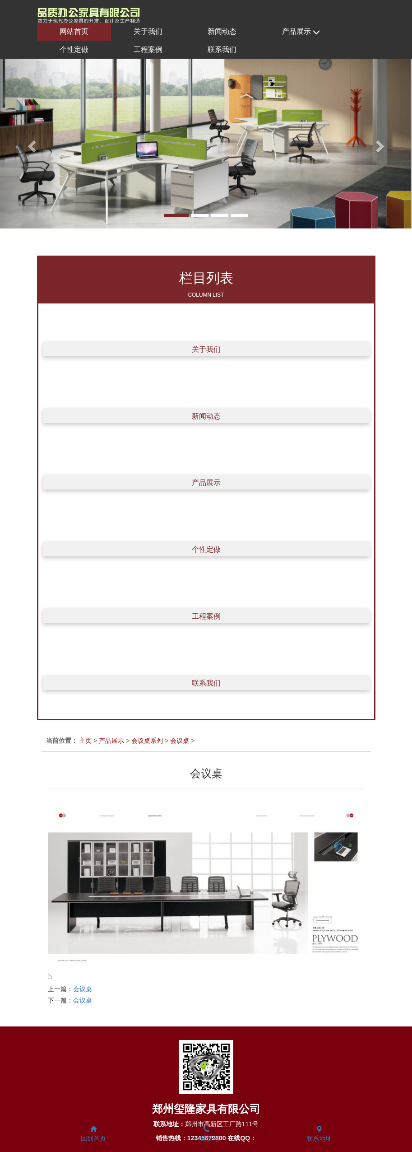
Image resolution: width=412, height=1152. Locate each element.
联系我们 (222, 49)
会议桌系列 (147, 740)
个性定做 (74, 49)
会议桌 (179, 740)
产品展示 (301, 32)
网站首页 (74, 31)
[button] (31, 144)
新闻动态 (222, 31)
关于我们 (148, 31)
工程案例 (148, 49)
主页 (85, 740)
